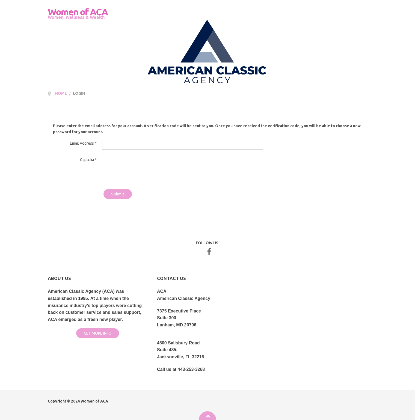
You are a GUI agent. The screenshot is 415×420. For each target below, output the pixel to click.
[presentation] (143, 166)
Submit (117, 194)
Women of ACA (94, 401)
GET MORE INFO (97, 333)
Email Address (83, 143)
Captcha (88, 159)
